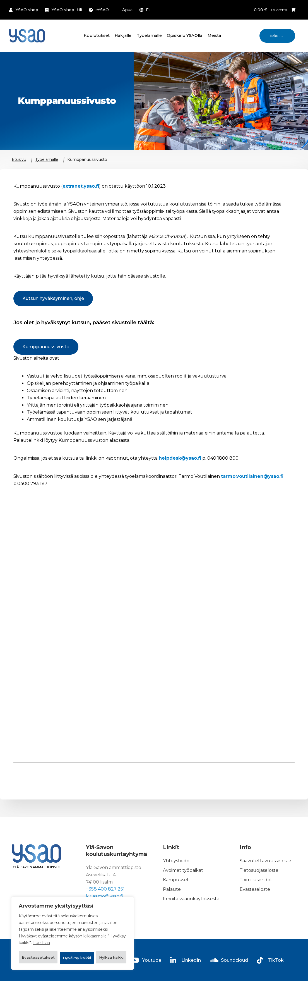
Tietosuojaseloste (259, 870)
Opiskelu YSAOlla (184, 35)
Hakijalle (123, 35)
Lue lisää (41, 929)
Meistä (214, 35)
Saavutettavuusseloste (265, 861)
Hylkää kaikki (101, 943)
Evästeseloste (255, 889)
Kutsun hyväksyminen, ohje (53, 298)
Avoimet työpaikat (183, 870)
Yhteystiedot (177, 861)
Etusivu (19, 159)
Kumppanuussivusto (45, 346)
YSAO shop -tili (67, 9)
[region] (72, 926)
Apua (127, 9)
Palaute (172, 889)
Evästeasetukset (47, 943)
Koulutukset (97, 35)
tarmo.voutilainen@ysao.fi (252, 476)
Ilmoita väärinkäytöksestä (191, 898)
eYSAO (102, 9)
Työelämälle (149, 35)
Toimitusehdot (256, 879)
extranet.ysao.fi (80, 186)
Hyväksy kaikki (72, 957)
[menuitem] (145, 9)
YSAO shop (27, 9)
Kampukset (176, 879)
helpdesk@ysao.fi (180, 458)
